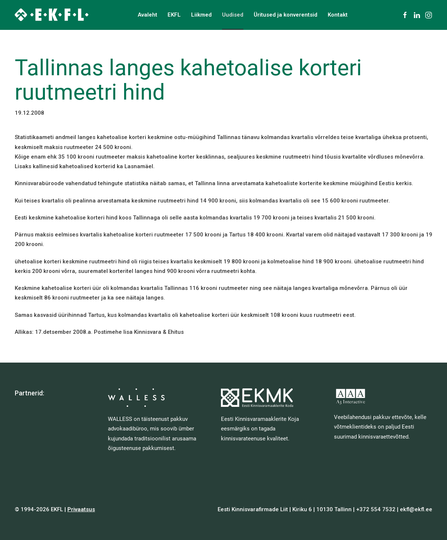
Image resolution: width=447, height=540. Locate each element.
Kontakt (338, 14)
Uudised (232, 14)
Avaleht (147, 14)
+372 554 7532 (375, 509)
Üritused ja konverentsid (285, 14)
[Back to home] (51, 15)
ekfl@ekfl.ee (416, 509)
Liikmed (201, 14)
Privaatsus (81, 509)
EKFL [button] (174, 14)
